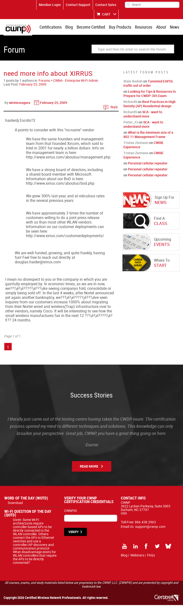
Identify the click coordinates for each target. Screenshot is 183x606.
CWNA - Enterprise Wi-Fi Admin (75, 81)
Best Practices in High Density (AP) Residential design (149, 104)
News (174, 27)
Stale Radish (132, 82)
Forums (44, 81)
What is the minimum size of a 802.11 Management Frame (148, 135)
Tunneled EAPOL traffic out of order (148, 84)
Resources (145, 27)
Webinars (137, 556)
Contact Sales (105, 4)
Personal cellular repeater (148, 164)
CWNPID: (70, 511)
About (162, 27)
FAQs (151, 556)
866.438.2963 (145, 523)
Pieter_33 (130, 123)
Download (15, 503)
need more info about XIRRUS (48, 74)
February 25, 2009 (32, 85)
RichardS (130, 102)
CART (106, 14)
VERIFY (73, 533)
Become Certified (94, 27)
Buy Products (122, 27)
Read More (89, 467)
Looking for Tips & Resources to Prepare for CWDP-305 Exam (149, 94)
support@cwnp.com (150, 527)
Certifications (55, 27)
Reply (114, 108)
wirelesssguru (19, 103)
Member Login (50, 4)
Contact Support (78, 4)
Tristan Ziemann (135, 143)
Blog (72, 27)
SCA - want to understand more (142, 115)
